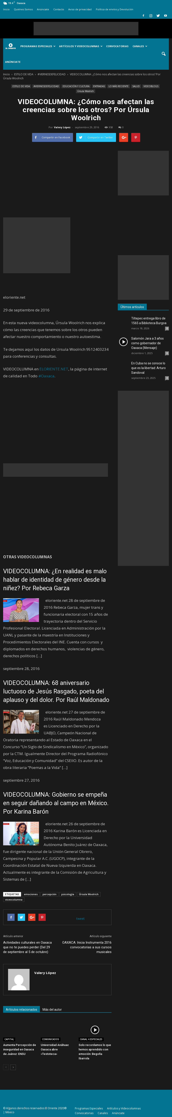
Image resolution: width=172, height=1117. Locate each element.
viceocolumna (13, 899)
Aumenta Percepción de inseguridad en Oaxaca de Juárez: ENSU (19, 1049)
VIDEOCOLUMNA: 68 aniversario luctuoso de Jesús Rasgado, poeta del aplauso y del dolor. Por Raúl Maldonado (56, 691)
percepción (49, 894)
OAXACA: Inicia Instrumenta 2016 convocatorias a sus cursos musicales (87, 947)
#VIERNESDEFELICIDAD (46, 86)
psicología (67, 894)
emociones (31, 894)
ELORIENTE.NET (53, 369)
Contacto (58, 9)
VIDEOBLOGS (151, 86)
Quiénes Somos (23, 9)
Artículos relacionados (21, 1009)
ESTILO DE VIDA (21, 86)
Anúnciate (43, 9)
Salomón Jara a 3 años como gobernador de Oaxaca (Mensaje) (147, 343)
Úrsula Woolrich (85, 91)
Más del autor (52, 1009)
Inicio (6, 9)
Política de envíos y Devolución (114, 9)
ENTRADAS (99, 86)
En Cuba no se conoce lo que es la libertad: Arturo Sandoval (148, 367)
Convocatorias (117, 46)
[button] (163, 54)
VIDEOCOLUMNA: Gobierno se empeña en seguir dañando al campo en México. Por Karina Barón (56, 803)
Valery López (62, 127)
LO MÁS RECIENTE (119, 86)
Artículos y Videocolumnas (81, 46)
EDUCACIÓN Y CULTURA (76, 86)
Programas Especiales (38, 46)
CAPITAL (9, 1039)
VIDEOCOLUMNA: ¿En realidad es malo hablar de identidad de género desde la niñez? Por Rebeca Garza (55, 580)
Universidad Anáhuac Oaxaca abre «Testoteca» (55, 1049)
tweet (80, 918)
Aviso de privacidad (80, 9)
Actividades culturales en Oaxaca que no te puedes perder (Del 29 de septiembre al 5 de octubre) (27, 947)
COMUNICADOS (50, 1039)
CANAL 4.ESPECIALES (91, 1039)
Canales (140, 46)
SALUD (136, 86)
